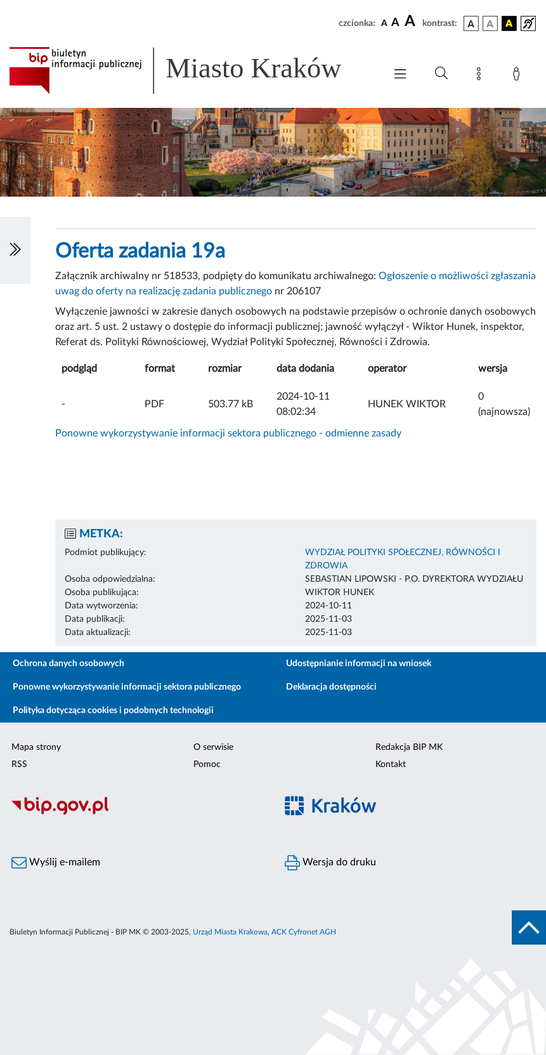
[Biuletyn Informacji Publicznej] (137, 813)
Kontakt (390, 764)
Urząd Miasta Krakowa (230, 932)
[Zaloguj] (518, 76)
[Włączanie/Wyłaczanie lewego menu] (15, 250)
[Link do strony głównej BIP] (191, 70)
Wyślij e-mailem (55, 862)
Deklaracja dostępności (331, 687)
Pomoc (207, 764)
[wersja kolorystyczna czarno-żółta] (509, 23)
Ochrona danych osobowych (68, 663)
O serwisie (213, 747)
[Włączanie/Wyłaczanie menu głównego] (400, 75)
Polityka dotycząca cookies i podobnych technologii (113, 710)
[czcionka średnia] (395, 23)
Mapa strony (36, 747)
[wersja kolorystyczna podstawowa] (471, 23)
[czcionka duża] (411, 21)
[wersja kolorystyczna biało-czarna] (490, 23)
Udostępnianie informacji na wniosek (358, 663)
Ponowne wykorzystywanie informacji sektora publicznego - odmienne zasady (228, 433)
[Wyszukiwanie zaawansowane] (441, 73)
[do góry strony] (529, 927)
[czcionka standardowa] (384, 22)
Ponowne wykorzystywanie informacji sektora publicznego (127, 687)
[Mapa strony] (481, 76)
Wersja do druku (330, 862)
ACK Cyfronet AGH (303, 932)
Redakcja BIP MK (409, 747)
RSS (19, 764)
